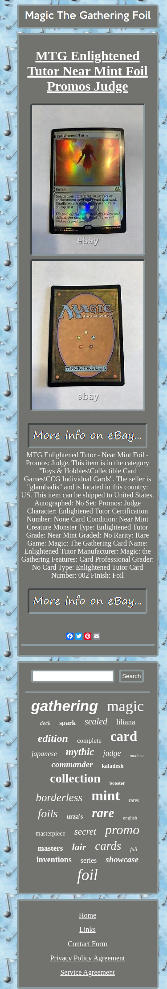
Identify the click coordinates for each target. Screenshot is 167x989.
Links (87, 929)
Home (87, 915)
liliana (125, 722)
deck (45, 723)
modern (137, 755)
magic (125, 706)
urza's (75, 816)
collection (75, 778)
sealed (96, 721)
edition (53, 738)
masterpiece (50, 833)
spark (67, 722)
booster (117, 783)
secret (85, 831)
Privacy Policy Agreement (87, 958)
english (130, 817)
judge (112, 753)
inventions (54, 859)
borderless (59, 797)
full (133, 849)
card (123, 736)
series (89, 860)
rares (134, 800)
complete (89, 740)
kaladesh (112, 765)
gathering (64, 706)
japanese (44, 753)
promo (122, 829)
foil (87, 875)
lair (79, 846)
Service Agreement (87, 972)
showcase (122, 859)
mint (105, 795)
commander (72, 764)
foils (48, 813)
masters (50, 848)
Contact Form (87, 944)
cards (108, 845)
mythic (80, 751)
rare (103, 813)
